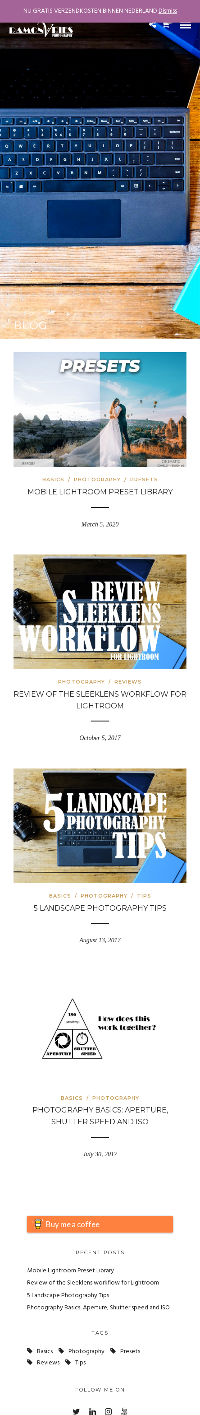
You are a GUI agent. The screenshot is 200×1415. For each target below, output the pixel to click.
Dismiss (168, 11)
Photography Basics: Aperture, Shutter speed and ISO (98, 1308)
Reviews (128, 682)
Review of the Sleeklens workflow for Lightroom (93, 1283)
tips (80, 1363)
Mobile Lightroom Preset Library (100, 492)
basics (45, 1351)
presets (130, 1351)
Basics (53, 479)
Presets (144, 479)
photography (86, 1351)
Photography (97, 479)
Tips (144, 896)
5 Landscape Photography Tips (100, 908)
